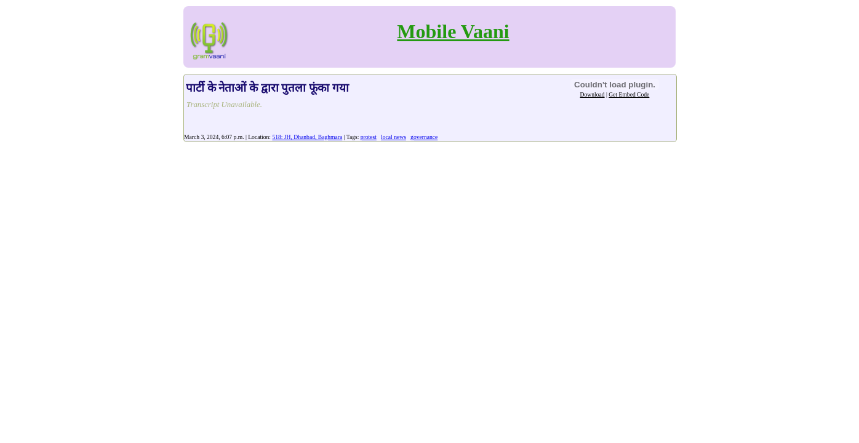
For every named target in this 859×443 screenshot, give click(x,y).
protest (369, 137)
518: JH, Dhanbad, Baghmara (307, 137)
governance (423, 137)
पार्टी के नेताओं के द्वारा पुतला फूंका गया (267, 87)
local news (393, 137)
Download (592, 94)
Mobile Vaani (453, 31)
